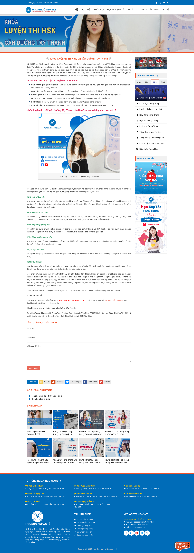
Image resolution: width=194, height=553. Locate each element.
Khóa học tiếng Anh (84, 526)
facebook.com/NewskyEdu (144, 522)
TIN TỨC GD (132, 10)
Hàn (147, 82)
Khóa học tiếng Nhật (84, 535)
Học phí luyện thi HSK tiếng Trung (46, 396)
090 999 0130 (41, 3)
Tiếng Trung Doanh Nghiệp (151, 138)
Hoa (155, 82)
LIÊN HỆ (165, 10)
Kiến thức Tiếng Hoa (148, 149)
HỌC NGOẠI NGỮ (115, 10)
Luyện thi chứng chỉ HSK (150, 109)
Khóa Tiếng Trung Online (150, 98)
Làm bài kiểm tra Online (85, 522)
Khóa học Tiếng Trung (149, 104)
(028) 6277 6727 (54, 3)
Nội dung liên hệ (79, 347)
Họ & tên (79, 330)
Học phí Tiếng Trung (148, 121)
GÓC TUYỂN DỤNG (150, 10)
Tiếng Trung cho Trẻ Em (150, 132)
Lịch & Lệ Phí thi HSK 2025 (151, 143)
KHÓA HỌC (99, 10)
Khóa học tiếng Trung (40, 399)
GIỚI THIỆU (86, 10)
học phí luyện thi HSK (113, 300)
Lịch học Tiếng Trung (148, 126)
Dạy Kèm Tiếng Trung (149, 115)
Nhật (163, 82)
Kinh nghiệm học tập (84, 519)
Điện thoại (79, 339)
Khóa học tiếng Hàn (84, 532)
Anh (139, 82)
